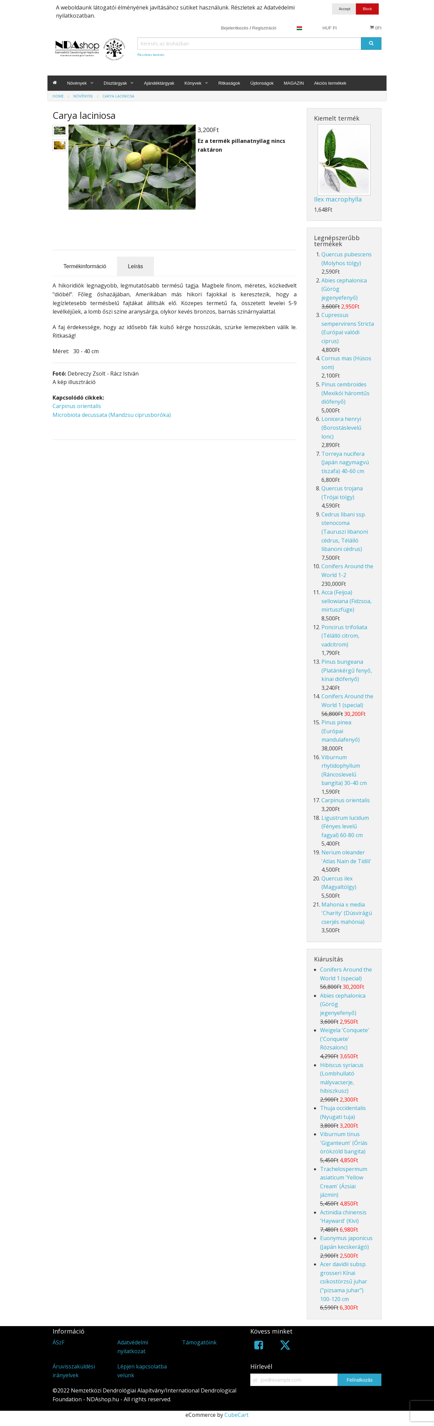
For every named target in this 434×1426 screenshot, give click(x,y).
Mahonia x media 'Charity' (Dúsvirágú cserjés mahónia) (346, 913)
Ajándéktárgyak (159, 83)
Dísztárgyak (115, 83)
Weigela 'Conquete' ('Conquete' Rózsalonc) (344, 1038)
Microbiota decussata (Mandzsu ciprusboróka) (112, 415)
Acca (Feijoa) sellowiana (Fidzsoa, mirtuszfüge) (346, 601)
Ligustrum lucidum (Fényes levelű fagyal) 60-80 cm (345, 826)
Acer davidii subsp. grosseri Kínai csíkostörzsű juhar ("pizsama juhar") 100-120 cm (343, 1281)
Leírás (135, 266)
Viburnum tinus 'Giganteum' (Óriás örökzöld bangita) (344, 1142)
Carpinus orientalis (77, 406)
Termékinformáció (84, 266)
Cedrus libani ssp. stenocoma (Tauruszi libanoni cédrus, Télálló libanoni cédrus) (344, 532)
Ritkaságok (229, 83)
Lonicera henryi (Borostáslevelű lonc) (341, 427)
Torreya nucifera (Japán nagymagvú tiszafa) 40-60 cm (345, 462)
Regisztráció (264, 27)
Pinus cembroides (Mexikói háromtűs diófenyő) (345, 393)
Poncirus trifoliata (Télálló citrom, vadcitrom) (344, 635)
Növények (77, 83)
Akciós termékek (330, 83)
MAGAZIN (294, 83)
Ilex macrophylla (338, 199)
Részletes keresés (150, 54)
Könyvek (192, 83)
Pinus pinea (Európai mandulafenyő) (340, 731)
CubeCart (236, 1415)
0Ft (375, 27)
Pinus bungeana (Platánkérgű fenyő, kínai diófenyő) (346, 670)
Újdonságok (262, 83)
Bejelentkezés (235, 27)
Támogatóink (199, 1342)
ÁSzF (58, 1342)
